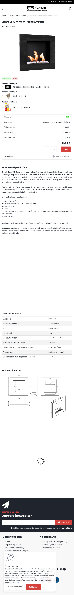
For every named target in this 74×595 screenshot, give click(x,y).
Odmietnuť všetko (15, 587)
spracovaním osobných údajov (36, 528)
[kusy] (50, 149)
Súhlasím (33, 587)
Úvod (4, 15)
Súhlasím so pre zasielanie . (42, 528)
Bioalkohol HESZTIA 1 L (13, 464)
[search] (70, 8)
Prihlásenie (53, 2)
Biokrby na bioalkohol (18, 15)
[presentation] (2, 458)
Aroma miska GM (46, 464)
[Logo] (37, 9)
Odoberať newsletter (17, 516)
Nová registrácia (66, 2)
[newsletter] (63, 522)
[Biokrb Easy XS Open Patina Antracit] (37, 52)
